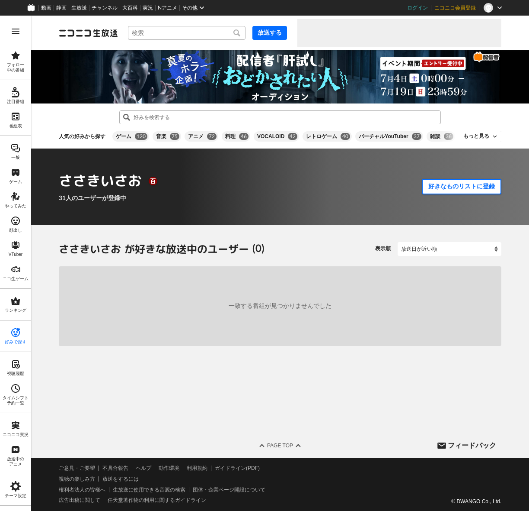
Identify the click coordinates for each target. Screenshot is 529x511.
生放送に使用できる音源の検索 (149, 489)
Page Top (280, 446)
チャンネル (105, 7)
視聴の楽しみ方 (77, 479)
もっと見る (476, 136)
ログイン (417, 7)
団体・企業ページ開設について (229, 489)
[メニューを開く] (15, 31)
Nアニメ (167, 7)
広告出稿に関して (79, 500)
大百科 (130, 7)
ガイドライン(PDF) (237, 468)
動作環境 (169, 468)
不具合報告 (115, 468)
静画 (61, 7)
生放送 (79, 7)
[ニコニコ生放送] (88, 33)
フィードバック (472, 445)
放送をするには (120, 479)
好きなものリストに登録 (461, 186)
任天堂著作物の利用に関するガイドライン (157, 500)
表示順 (383, 249)
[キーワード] (186, 33)
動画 (46, 7)
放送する (270, 32)
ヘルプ (143, 468)
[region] (15, 263)
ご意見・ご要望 (77, 468)
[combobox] (186, 33)
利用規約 (197, 468)
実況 (148, 7)
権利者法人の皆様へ (82, 489)
